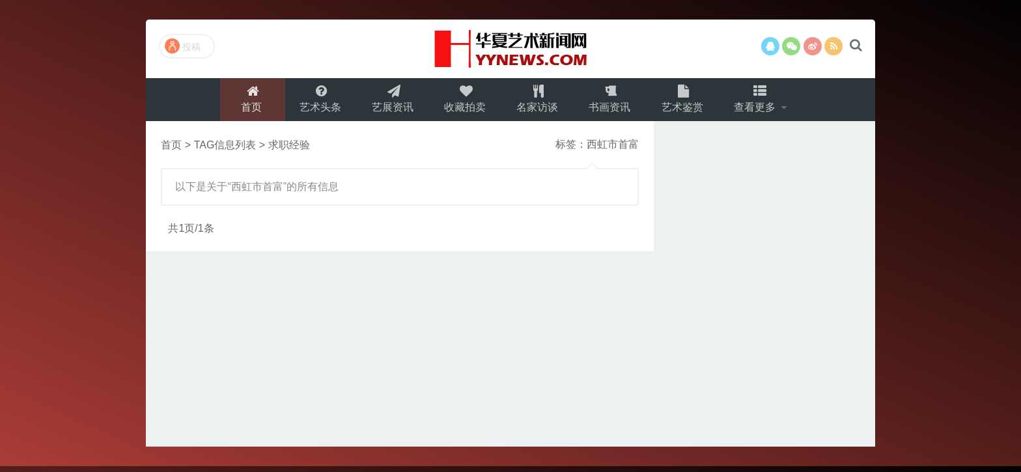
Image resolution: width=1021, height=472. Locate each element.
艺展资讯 (389, 102)
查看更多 (762, 102)
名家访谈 (538, 102)
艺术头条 (315, 102)
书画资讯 (612, 102)
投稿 (183, 45)
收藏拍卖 (463, 102)
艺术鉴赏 (686, 102)
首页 (245, 102)
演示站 (510, 49)
